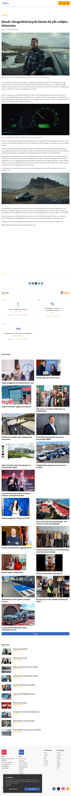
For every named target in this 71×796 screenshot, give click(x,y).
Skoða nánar (8, 784)
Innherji (59, 752)
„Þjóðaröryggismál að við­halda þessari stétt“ (18, 383)
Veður (58, 761)
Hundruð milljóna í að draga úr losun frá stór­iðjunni (27, 730)
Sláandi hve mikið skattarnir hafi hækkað (24, 685)
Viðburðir (59, 759)
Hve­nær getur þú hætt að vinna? (48, 378)
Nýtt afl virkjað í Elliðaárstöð (12, 572)
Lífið (45, 759)
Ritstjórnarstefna (23, 765)
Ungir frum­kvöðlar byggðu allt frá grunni (16, 407)
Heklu (33, 97)
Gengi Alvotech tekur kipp (20, 658)
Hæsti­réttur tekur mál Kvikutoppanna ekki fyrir (25, 676)
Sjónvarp (46, 763)
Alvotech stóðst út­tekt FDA (20, 649)
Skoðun (46, 761)
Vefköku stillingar (13, 789)
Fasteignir (59, 755)
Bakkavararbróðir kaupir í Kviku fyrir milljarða (25, 667)
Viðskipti (46, 755)
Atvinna (59, 757)
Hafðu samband (23, 763)
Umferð (21, 771)
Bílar (4, 274)
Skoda (31, 99)
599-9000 (6, 768)
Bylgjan (58, 763)
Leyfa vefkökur (32, 789)
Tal (57, 769)
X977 (58, 767)
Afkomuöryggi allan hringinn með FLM (15, 518)
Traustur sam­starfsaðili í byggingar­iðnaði (17, 548)
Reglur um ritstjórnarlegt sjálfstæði (8, 759)
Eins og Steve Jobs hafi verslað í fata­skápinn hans (26, 712)
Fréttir (45, 752)
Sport (45, 757)
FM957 (58, 765)
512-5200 (23, 758)
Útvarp (45, 765)
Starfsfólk (21, 769)
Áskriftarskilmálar (23, 767)
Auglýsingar (22, 761)
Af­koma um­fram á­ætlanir (20, 703)
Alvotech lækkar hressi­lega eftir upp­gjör (24, 721)
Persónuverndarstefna (7, 762)
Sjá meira (35, 633)
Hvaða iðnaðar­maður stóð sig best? (49, 573)
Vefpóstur (21, 773)
